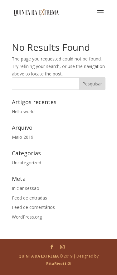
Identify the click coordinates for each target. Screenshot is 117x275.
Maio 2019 (22, 137)
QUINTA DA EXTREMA (38, 256)
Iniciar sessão (25, 188)
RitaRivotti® (58, 263)
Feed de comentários (33, 207)
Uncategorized (26, 163)
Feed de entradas (29, 198)
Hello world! (24, 111)
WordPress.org (27, 217)
